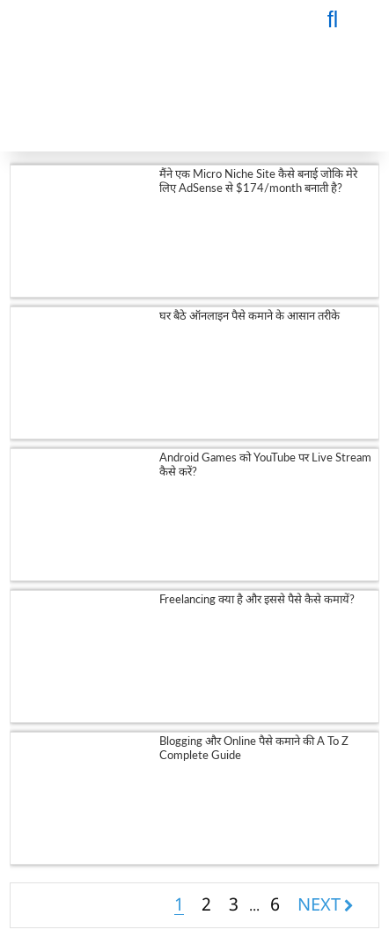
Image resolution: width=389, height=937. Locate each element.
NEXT (319, 904)
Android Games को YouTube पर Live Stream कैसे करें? (265, 464)
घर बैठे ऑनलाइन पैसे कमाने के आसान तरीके (249, 315)
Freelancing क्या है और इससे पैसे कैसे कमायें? (257, 599)
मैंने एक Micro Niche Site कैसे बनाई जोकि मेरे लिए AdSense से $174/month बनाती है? (258, 180)
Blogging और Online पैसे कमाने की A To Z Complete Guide (254, 748)
